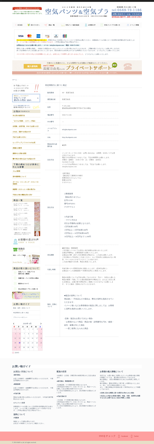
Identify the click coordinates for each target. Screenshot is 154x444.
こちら (28, 423)
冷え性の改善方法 (19, 115)
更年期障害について (19, 176)
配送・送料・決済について (21, 308)
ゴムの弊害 (16, 171)
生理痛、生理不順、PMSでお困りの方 (26, 126)
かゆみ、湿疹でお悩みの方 (22, 132)
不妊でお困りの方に (19, 137)
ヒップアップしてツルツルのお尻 (24, 142)
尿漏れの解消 (17, 148)
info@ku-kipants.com (69, 129)
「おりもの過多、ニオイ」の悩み (24, 121)
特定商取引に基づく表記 (21, 312)
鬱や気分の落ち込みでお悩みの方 (24, 159)
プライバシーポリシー (20, 317)
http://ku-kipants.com (69, 137)
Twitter (135, 436)
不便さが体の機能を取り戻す (22, 195)
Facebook (123, 436)
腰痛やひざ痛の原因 (19, 153)
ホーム (14, 80)
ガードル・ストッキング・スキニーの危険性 (25, 183)
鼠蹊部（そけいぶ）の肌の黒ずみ (24, 189)
